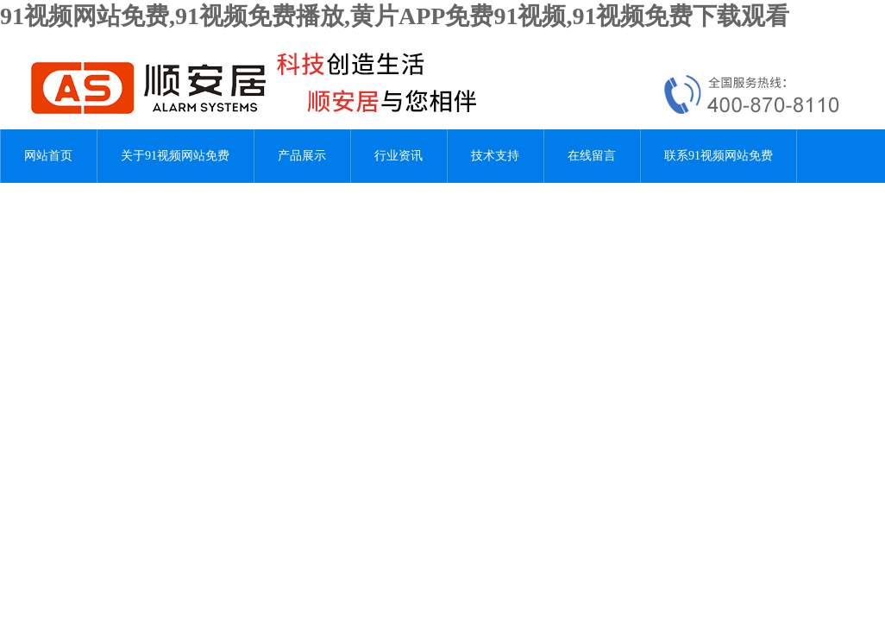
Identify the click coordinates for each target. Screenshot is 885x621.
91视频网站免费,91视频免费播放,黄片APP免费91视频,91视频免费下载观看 (394, 16)
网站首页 (48, 155)
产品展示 (302, 155)
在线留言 (592, 155)
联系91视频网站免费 (718, 155)
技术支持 (495, 155)
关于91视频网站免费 (175, 155)
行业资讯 (398, 155)
